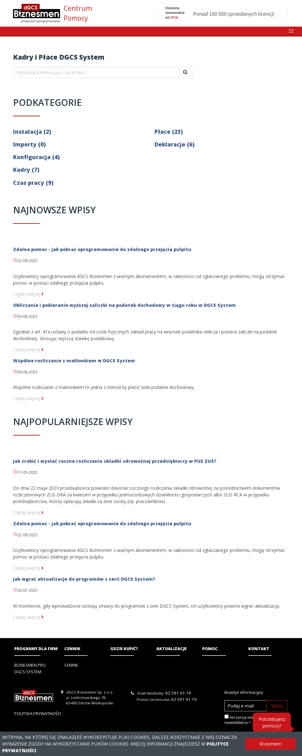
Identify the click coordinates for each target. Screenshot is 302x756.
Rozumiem (270, 744)
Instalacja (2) (32, 131)
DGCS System (27, 672)
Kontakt (258, 648)
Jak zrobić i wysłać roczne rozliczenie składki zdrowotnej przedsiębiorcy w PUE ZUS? (114, 461)
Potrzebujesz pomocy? (271, 722)
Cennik (72, 648)
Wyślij (277, 706)
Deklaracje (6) (174, 144)
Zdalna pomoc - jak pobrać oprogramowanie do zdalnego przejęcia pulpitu (102, 249)
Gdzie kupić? (124, 648)
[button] (291, 31)
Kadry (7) (26, 169)
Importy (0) (29, 144)
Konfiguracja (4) (36, 157)
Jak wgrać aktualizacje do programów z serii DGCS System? (84, 579)
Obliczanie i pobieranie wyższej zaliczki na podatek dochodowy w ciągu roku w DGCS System (124, 305)
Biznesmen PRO (30, 665)
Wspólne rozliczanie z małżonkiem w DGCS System (74, 361)
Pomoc (210, 648)
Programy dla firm (36, 648)
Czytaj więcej (28, 294)
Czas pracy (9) (33, 182)
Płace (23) (168, 131)
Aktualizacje (171, 648)
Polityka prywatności (37, 713)
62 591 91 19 (178, 693)
